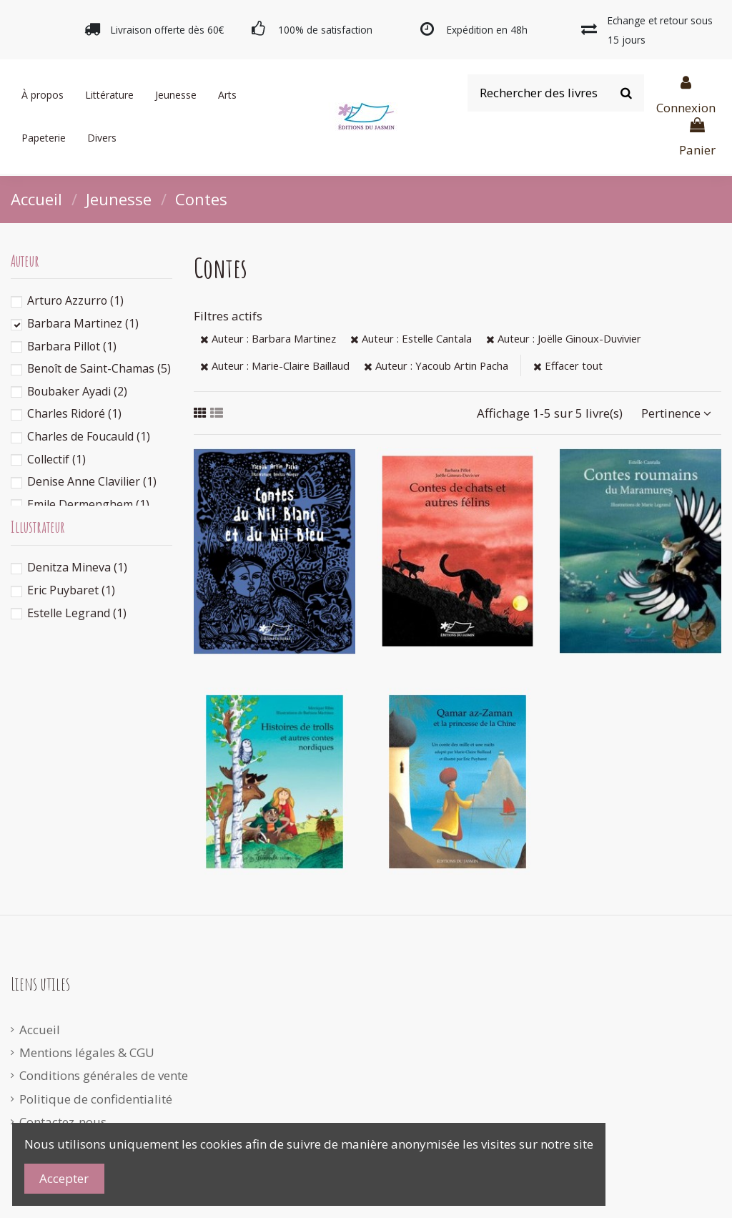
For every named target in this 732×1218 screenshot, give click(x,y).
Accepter (64, 1178)
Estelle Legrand (77, 613)
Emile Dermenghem (88, 504)
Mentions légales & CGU (86, 1052)
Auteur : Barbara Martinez (268, 338)
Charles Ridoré (74, 413)
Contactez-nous (63, 1122)
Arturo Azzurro (75, 300)
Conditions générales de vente (103, 1075)
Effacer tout (568, 365)
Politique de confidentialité (95, 1099)
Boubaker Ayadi (77, 391)
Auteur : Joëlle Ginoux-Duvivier (563, 338)
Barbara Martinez (83, 323)
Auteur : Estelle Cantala (411, 338)
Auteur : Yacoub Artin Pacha (436, 365)
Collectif (56, 459)
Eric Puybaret (71, 590)
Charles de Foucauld (88, 436)
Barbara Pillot (72, 346)
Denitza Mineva (77, 567)
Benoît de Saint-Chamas (99, 368)
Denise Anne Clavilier (92, 481)
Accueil (39, 1029)
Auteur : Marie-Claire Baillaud (275, 365)
